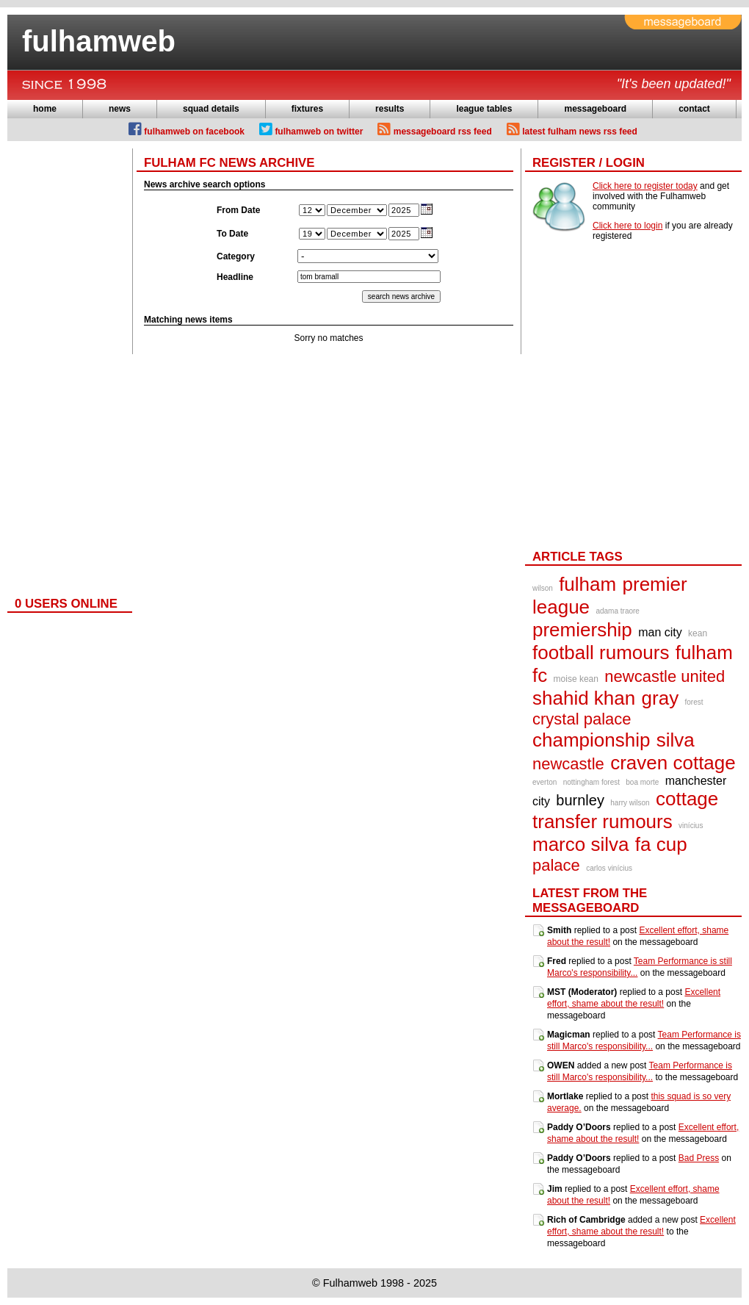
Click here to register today (645, 186)
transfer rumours (602, 821)
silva (675, 740)
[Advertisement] (66, 368)
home (45, 109)
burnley (580, 800)
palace (556, 865)
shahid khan (583, 698)
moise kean (576, 679)
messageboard (595, 109)
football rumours (600, 652)
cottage (687, 799)
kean (697, 633)
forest (694, 702)
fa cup (661, 844)
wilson (542, 588)
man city (660, 632)
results (389, 109)
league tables (484, 109)
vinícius (691, 826)
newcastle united (664, 676)
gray (660, 698)
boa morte (642, 782)
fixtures (307, 109)
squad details (211, 109)
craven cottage (673, 763)
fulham (587, 584)
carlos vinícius (609, 868)
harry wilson (629, 803)
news (120, 109)
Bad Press (699, 1158)
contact (694, 109)
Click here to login (627, 225)
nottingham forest (591, 782)
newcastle (568, 764)
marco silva (580, 844)
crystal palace (582, 719)
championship (591, 740)
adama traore (617, 611)
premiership (582, 630)
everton (544, 782)
